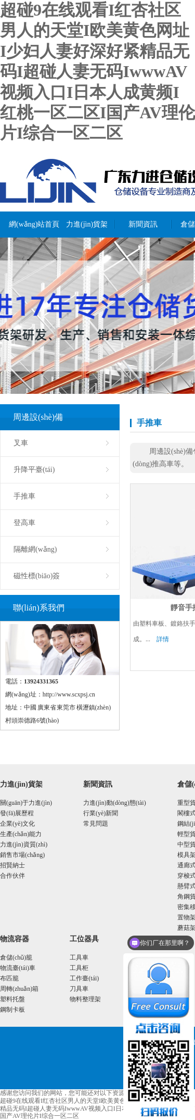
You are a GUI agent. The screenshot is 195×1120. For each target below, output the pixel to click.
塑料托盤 (12, 999)
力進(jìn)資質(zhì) (23, 844)
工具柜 (79, 968)
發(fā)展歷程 (17, 813)
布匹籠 (9, 978)
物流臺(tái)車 (17, 968)
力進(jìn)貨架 (87, 224)
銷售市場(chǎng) (22, 854)
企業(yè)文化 (17, 823)
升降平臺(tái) (34, 470)
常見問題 (95, 823)
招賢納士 (12, 865)
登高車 (24, 523)
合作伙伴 (12, 875)
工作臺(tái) (84, 978)
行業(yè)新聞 (100, 813)
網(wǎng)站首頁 (33, 224)
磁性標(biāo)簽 (37, 576)
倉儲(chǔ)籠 (16, 957)
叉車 (21, 443)
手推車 (24, 496)
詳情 (163, 639)
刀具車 (79, 988)
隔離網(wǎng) (35, 549)
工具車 (79, 957)
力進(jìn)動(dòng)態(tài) (114, 802)
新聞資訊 (143, 224)
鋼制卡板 (12, 1009)
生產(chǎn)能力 (21, 834)
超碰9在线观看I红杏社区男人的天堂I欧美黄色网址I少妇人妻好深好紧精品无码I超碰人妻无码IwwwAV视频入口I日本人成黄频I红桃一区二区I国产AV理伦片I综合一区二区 (97, 71)
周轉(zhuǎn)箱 (19, 988)
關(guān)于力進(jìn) (26, 802)
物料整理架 (85, 999)
